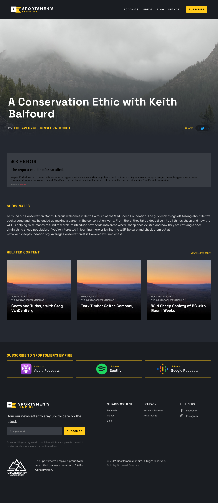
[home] (32, 10)
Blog (160, 9)
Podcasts (131, 9)
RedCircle (23, 184)
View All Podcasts (201, 253)
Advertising (150, 415)
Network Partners (153, 410)
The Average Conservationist (42, 128)
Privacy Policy (51, 442)
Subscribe (196, 9)
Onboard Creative (128, 465)
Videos (148, 9)
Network (175, 9)
